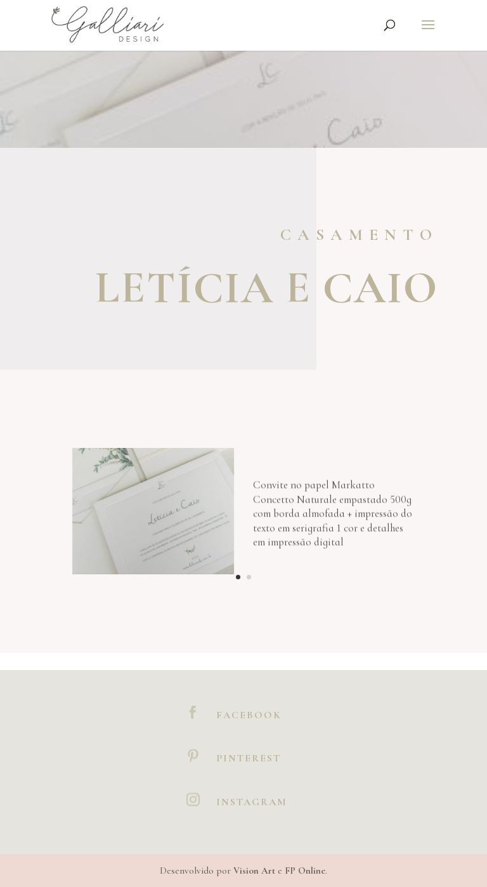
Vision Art (254, 870)
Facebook (249, 715)
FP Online (305, 870)
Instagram (251, 802)
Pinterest (248, 758)
